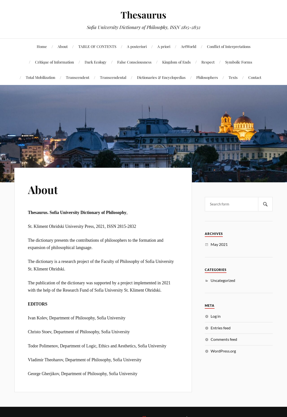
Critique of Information (54, 62)
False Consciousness (134, 62)
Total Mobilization (40, 77)
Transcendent (77, 77)
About (63, 46)
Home (42, 46)
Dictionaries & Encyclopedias (161, 77)
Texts (233, 77)
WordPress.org (223, 351)
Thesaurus (143, 15)
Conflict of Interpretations (229, 46)
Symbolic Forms (238, 62)
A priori (163, 46)
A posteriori (137, 46)
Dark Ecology (96, 62)
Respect (208, 62)
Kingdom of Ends (176, 62)
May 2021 (219, 244)
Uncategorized (223, 280)
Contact (254, 77)
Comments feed (224, 339)
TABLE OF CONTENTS (97, 46)
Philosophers (207, 77)
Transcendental (113, 77)
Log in (216, 316)
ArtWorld (188, 46)
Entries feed (221, 327)
